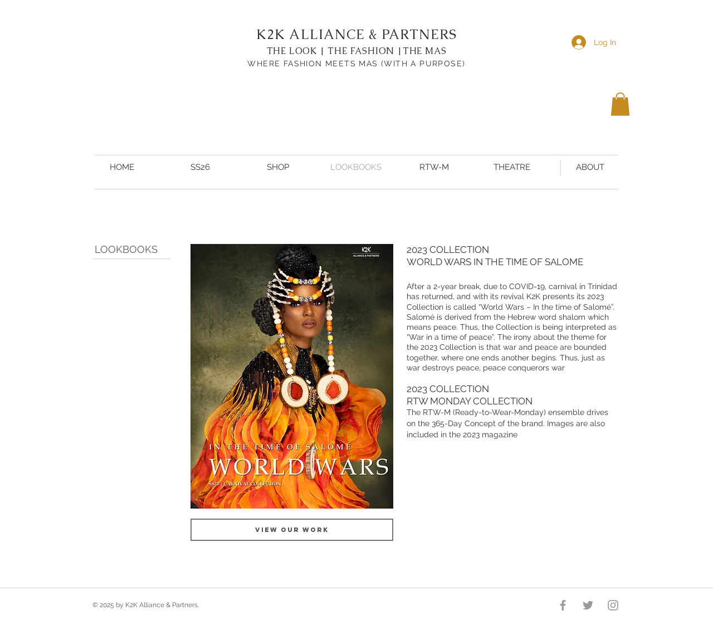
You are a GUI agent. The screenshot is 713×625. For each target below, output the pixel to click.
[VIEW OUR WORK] (292, 530)
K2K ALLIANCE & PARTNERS (356, 34)
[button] (620, 104)
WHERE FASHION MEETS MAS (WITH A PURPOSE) (356, 63)
